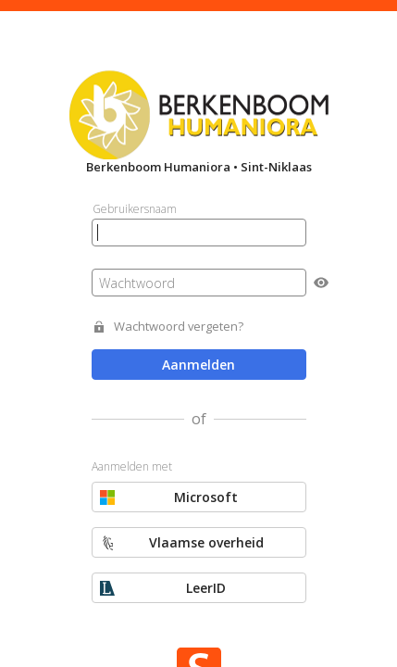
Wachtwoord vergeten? (178, 326)
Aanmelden (198, 364)
